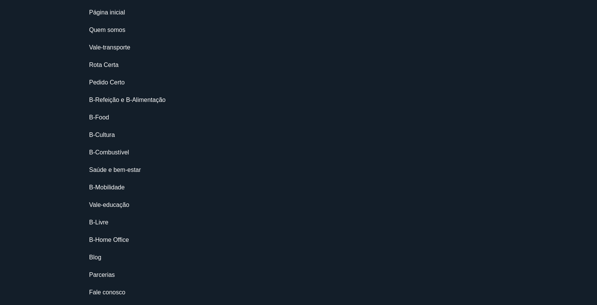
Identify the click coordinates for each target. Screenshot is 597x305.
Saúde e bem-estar (115, 170)
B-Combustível (109, 152)
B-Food (99, 117)
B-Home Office (109, 240)
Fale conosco (107, 292)
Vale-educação (109, 205)
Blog (95, 257)
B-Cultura (102, 135)
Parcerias (102, 275)
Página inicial (107, 12)
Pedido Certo (107, 82)
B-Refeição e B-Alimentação (127, 100)
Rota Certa (103, 65)
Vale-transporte (109, 47)
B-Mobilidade (107, 187)
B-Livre (99, 222)
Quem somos (107, 30)
